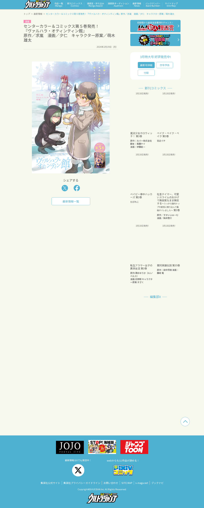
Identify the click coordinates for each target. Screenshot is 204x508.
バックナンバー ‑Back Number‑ (153, 4)
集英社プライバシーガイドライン (81, 483)
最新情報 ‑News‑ (137, 4)
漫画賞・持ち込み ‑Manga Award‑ (95, 4)
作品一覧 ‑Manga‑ (58, 4)
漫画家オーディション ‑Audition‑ (118, 4)
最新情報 (38, 13)
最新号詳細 (146, 65)
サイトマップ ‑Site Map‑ (171, 4)
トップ (27, 13)
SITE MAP (126, 483)
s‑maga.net (141, 483)
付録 (146, 73)
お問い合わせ (110, 483)
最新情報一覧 (71, 201)
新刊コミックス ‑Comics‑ (74, 4)
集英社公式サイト (50, 483)
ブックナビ (157, 483)
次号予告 (165, 65)
